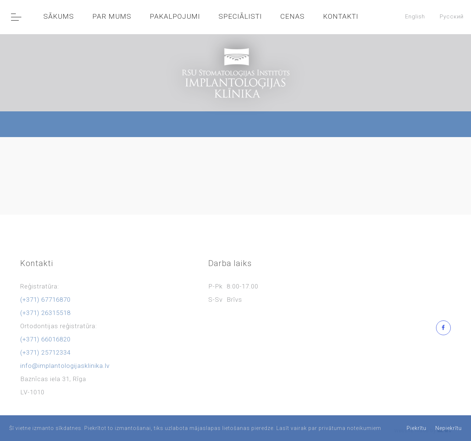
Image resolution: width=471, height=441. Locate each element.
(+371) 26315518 (45, 312)
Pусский (452, 16)
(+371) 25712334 (45, 352)
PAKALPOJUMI (175, 16)
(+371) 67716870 (45, 299)
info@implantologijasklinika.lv (65, 365)
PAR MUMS (111, 16)
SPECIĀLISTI (240, 16)
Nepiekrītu (448, 428)
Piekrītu (416, 428)
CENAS (292, 16)
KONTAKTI (340, 16)
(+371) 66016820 (45, 339)
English (415, 16)
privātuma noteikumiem (350, 428)
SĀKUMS (58, 16)
